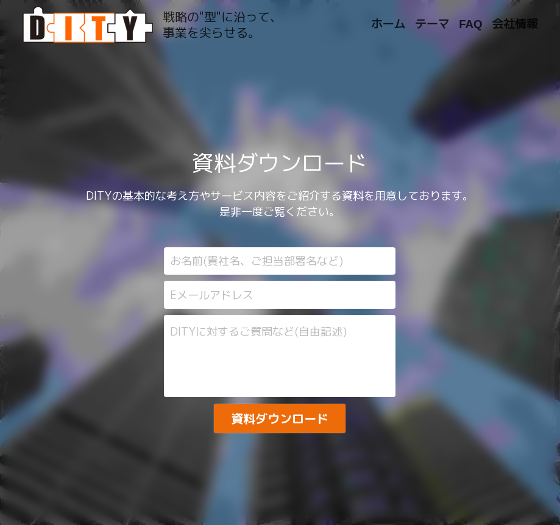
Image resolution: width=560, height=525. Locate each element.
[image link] (88, 23)
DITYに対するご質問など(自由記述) (258, 331)
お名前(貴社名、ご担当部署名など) (256, 261)
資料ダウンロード (279, 418)
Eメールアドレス (211, 295)
